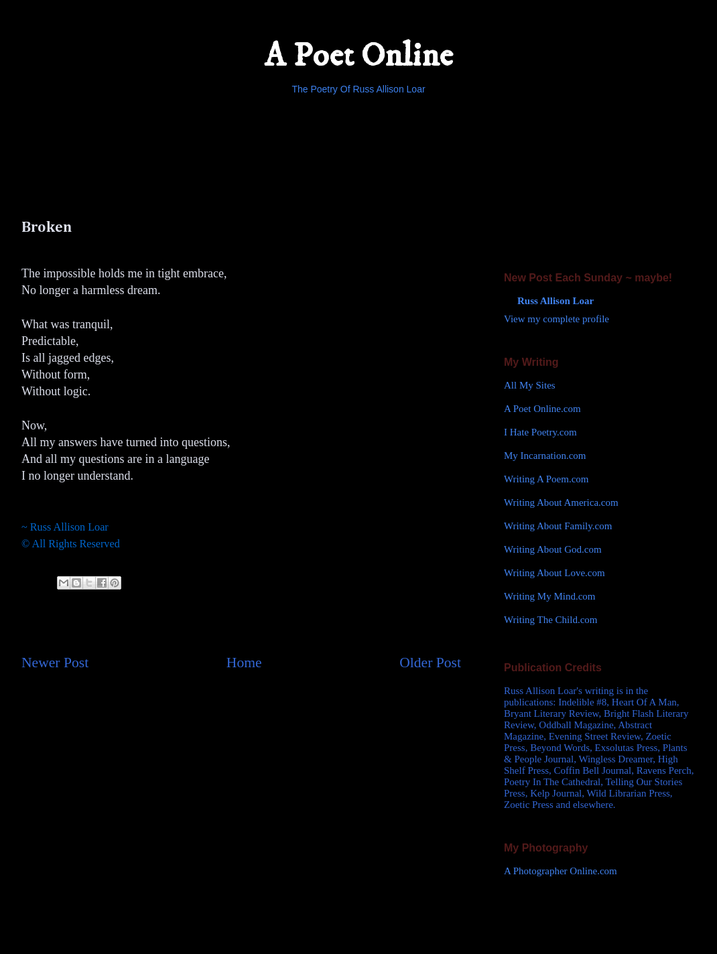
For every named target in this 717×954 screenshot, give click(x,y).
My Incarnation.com (545, 455)
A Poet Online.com (542, 408)
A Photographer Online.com (560, 871)
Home (244, 663)
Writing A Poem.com (546, 479)
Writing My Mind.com (549, 596)
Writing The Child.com (551, 619)
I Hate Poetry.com (540, 432)
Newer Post (54, 663)
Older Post (430, 663)
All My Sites (530, 385)
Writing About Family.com (558, 526)
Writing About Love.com (554, 572)
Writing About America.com (561, 502)
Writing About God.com (553, 549)
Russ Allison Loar (555, 300)
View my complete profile (556, 319)
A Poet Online (358, 56)
